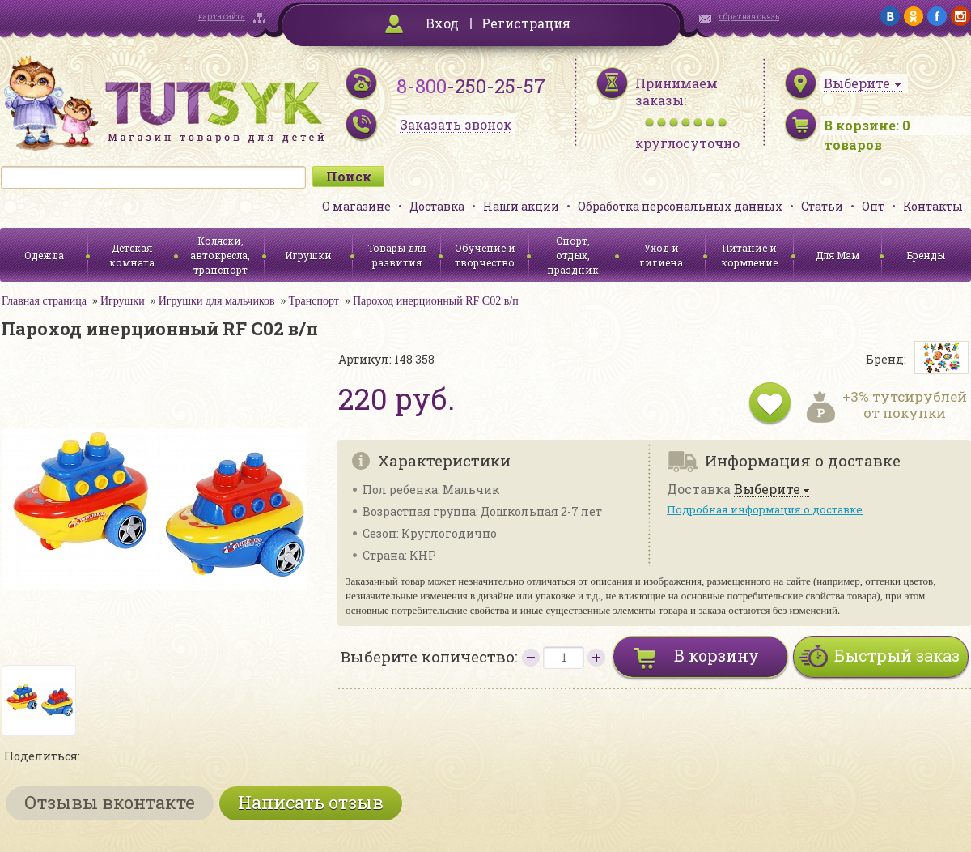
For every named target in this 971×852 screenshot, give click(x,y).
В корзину (716, 655)
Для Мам (837, 255)
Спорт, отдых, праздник (573, 255)
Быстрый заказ (897, 655)
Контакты (933, 206)
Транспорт (314, 301)
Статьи (822, 206)
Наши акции (521, 206)
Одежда (44, 255)
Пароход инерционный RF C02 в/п (436, 301)
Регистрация (525, 23)
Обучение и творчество (485, 255)
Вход (442, 23)
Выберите (767, 489)
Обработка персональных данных (680, 206)
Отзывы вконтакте (109, 802)
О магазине (356, 206)
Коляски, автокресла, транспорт (220, 255)
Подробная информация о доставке (765, 509)
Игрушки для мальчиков (217, 301)
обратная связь (749, 16)
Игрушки (308, 255)
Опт (873, 206)
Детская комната (132, 255)
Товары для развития (396, 255)
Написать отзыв (311, 802)
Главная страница (44, 301)
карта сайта (221, 16)
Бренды (926, 255)
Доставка (436, 206)
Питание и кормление (749, 255)
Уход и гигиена (661, 255)
